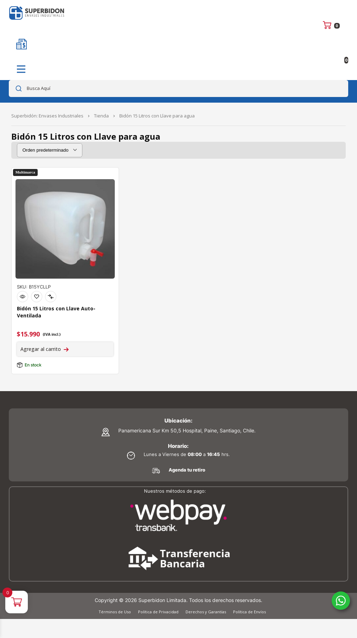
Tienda (101, 116)
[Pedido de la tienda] (49, 150)
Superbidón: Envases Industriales (47, 116)
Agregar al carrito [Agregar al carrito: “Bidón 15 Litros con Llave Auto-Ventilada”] (40, 349)
